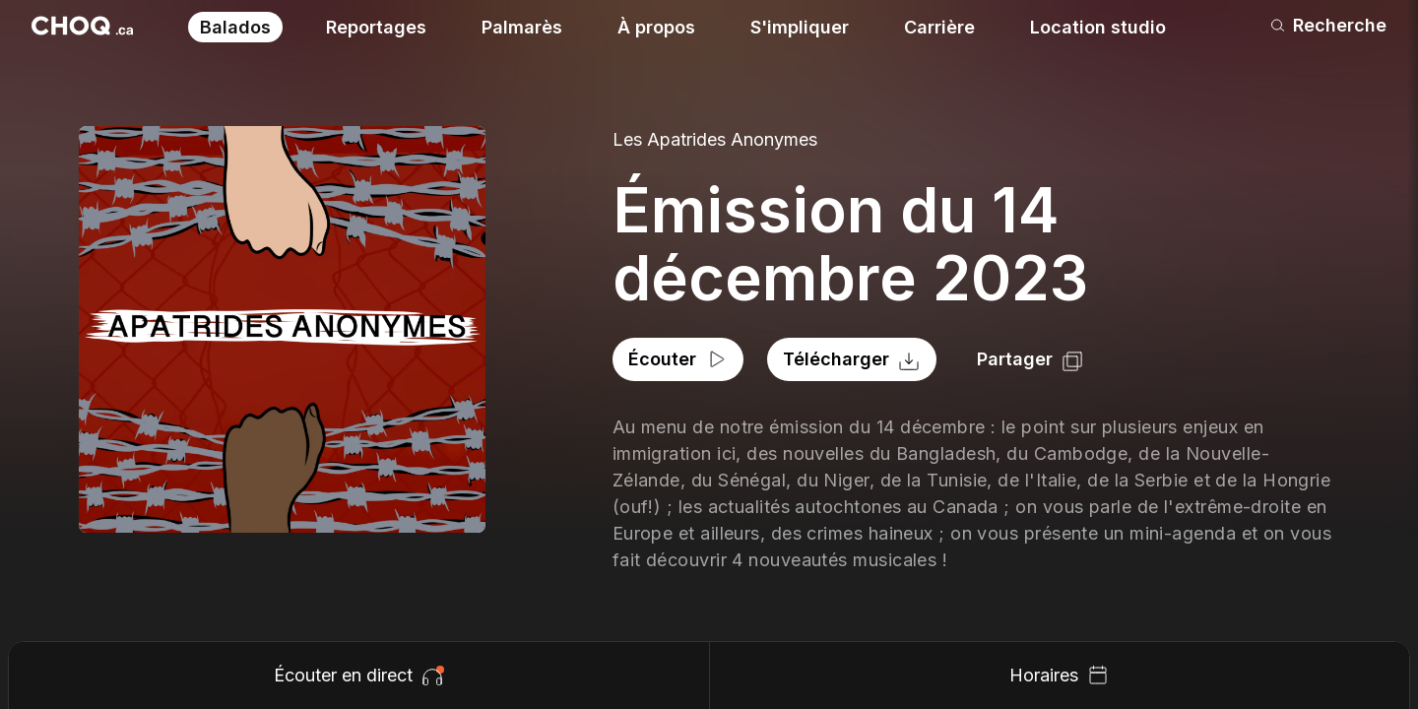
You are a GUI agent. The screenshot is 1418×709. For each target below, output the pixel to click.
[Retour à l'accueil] (82, 25)
